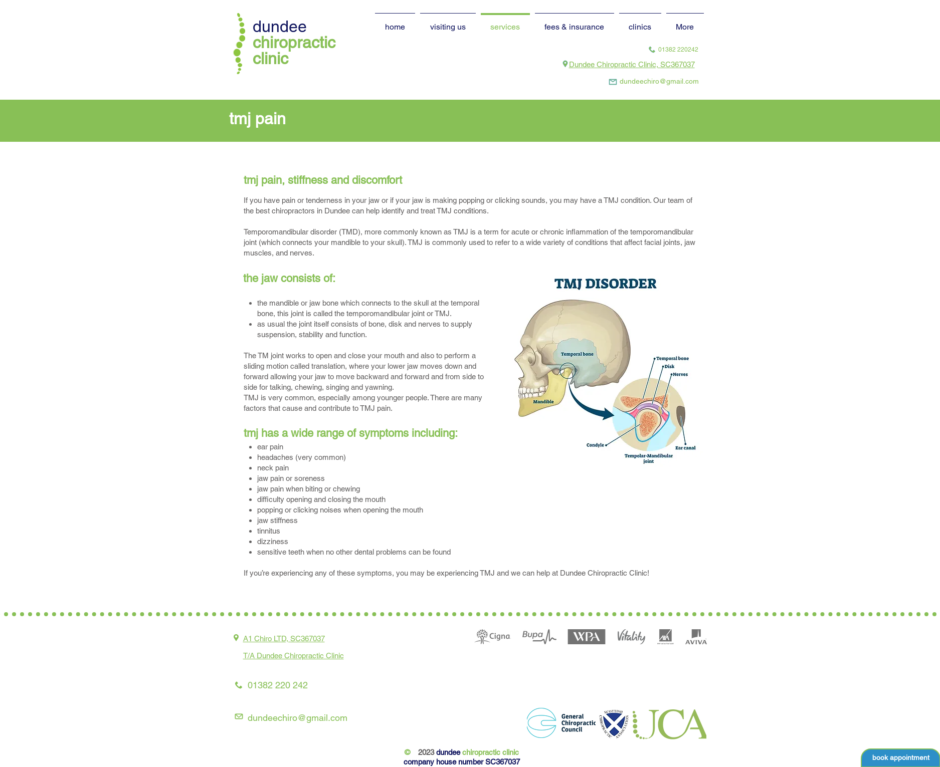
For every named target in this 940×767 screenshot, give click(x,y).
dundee (280, 26)
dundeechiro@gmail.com (297, 717)
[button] (640, 22)
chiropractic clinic (294, 50)
